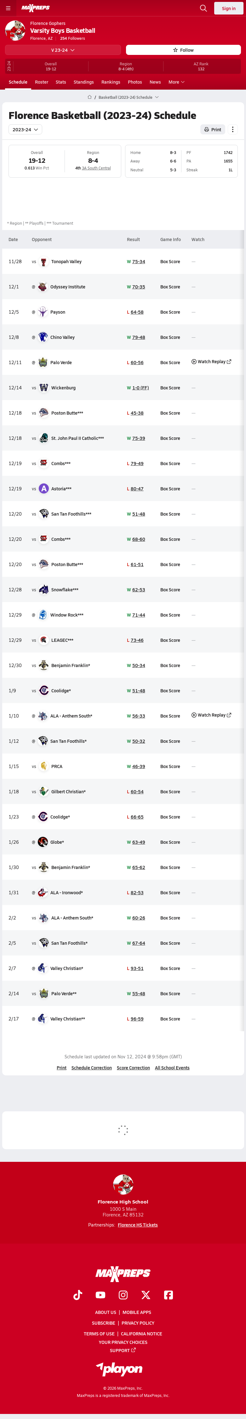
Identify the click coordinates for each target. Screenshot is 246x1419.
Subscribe (103, 1323)
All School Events (172, 1067)
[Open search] (203, 8)
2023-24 (25, 129)
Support (123, 1350)
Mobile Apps (137, 1312)
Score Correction (133, 1067)
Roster (41, 82)
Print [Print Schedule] (212, 129)
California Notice (141, 1334)
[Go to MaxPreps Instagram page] (123, 1295)
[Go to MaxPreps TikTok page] (78, 1295)
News (155, 82)
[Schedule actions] (233, 129)
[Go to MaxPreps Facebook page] (168, 1295)
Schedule (18, 82)
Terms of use (99, 1334)
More (176, 82)
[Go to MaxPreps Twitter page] (146, 1295)
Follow (183, 50)
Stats (61, 82)
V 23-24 (63, 50)
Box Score (170, 261)
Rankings (110, 82)
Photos (135, 82)
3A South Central (96, 167)
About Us (105, 1312)
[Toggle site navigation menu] (8, 8)
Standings (84, 82)
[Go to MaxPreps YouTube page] (100, 1295)
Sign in (229, 8)
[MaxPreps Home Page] (89, 97)
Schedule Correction (92, 1067)
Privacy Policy (138, 1323)
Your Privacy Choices (123, 1342)
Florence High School (123, 1189)
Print (61, 1067)
